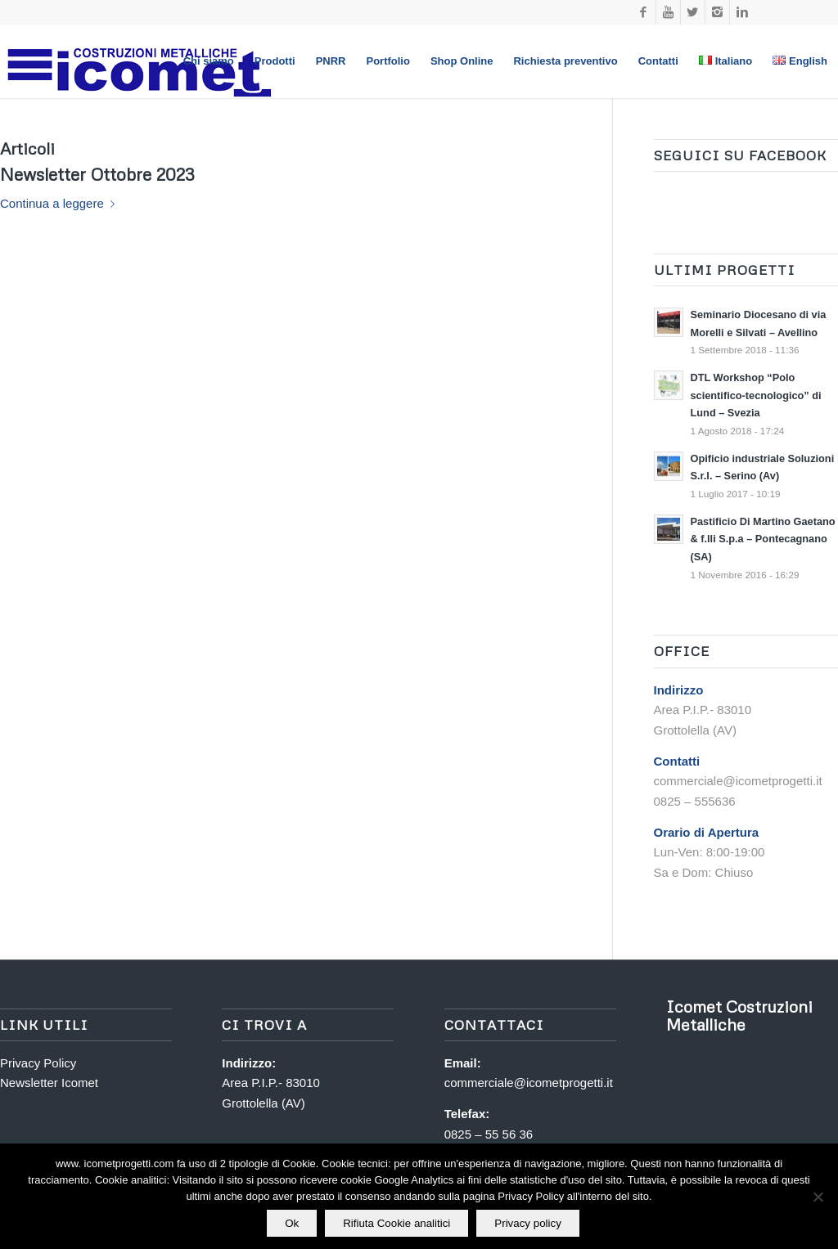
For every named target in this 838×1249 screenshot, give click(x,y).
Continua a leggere (60, 203)
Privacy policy (527, 1223)
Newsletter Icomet (49, 1083)
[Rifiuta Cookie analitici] (817, 1196)
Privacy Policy (38, 1063)
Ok (292, 1223)
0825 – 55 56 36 (488, 1134)
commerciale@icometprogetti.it (528, 1083)
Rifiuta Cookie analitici (396, 1223)
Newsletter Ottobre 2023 (97, 174)
